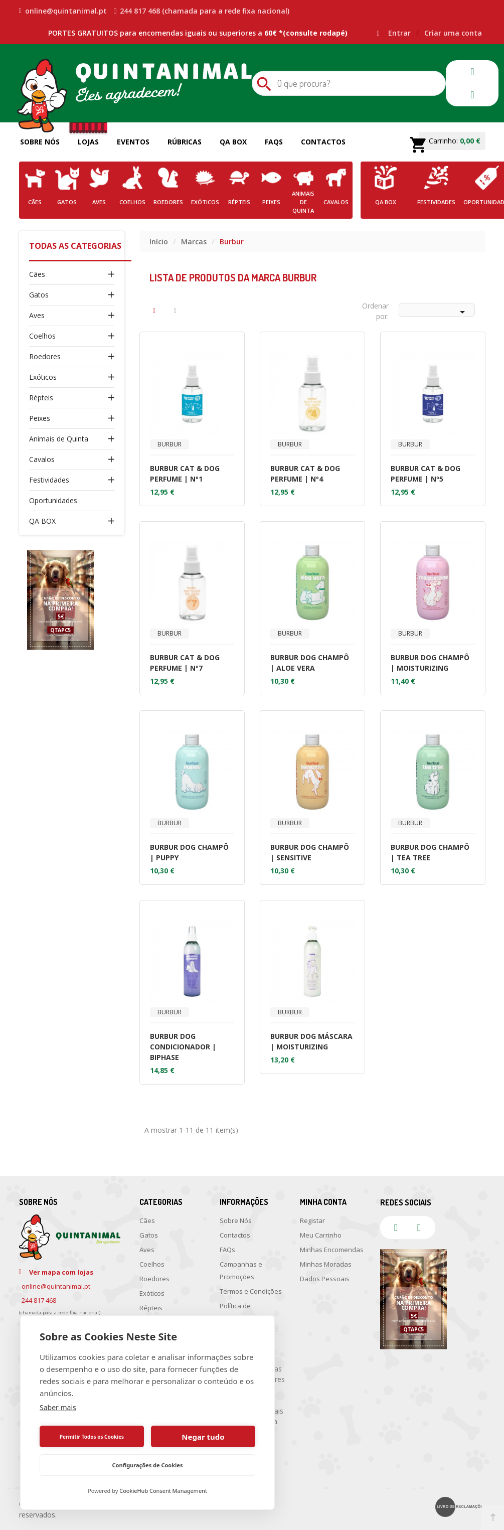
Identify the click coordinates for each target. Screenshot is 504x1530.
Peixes (39, 418)
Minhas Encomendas (332, 1249)
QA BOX (42, 521)
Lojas (88, 141)
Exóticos (43, 377)
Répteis (41, 397)
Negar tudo (203, 1437)
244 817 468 (39, 1300)
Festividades (49, 480)
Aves (37, 315)
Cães (37, 274)
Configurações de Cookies (147, 1465)
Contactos (323, 141)
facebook (472, 72)
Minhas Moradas (326, 1264)
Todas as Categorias (75, 245)
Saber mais (58, 1407)
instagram (472, 95)
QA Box (233, 141)
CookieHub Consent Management (163, 1490)
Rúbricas (184, 141)
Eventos (133, 141)
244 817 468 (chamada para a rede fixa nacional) (202, 11)
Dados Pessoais (325, 1278)
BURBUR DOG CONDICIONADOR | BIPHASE (183, 1046)
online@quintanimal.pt (63, 11)
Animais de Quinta (58, 438)
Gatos (39, 294)
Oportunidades (53, 500)
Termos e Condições (251, 1291)
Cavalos (42, 459)
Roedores (45, 356)
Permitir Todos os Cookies (92, 1436)
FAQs (274, 141)
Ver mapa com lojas (61, 1272)
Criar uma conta (453, 33)
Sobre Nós (40, 141)
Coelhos (42, 336)
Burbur (169, 444)
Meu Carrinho (321, 1235)
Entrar (400, 33)
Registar (312, 1220)
